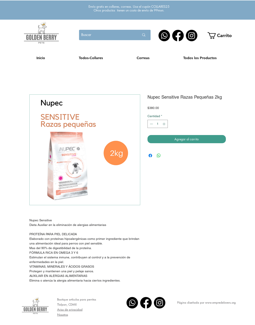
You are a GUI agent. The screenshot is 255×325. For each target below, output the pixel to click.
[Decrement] (151, 124)
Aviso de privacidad (70, 310)
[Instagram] (191, 35)
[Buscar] (104, 35)
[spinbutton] (158, 124)
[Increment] (164, 124)
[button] (223, 35)
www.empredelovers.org (220, 302)
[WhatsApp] (164, 35)
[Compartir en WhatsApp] (158, 155)
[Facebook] (178, 35)
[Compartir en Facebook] (150, 155)
